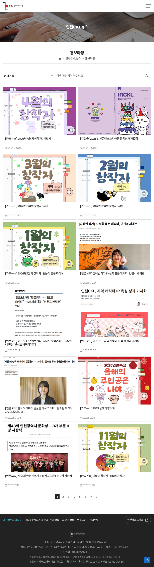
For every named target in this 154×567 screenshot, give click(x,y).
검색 (147, 76)
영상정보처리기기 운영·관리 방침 (41, 520)
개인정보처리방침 (12, 520)
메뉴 (148, 6)
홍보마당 (90, 58)
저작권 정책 (68, 520)
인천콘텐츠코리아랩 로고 (13, 6)
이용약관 (81, 520)
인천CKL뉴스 (73, 58)
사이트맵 (94, 520)
